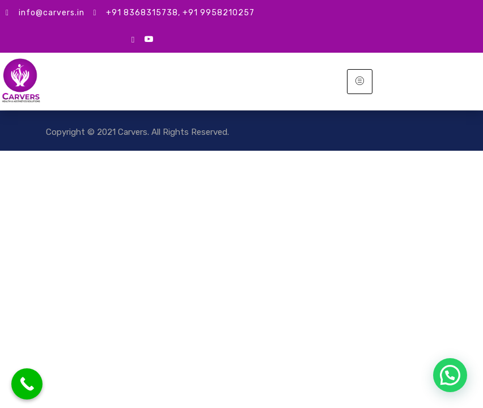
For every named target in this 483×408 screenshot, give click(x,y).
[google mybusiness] (133, 39)
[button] (450, 375)
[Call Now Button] (27, 384)
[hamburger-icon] (359, 81)
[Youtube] (149, 39)
